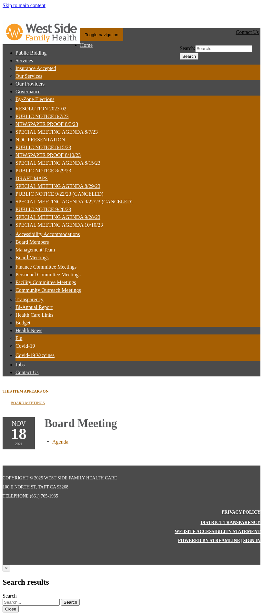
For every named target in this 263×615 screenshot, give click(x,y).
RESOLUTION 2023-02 (40, 108)
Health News (28, 330)
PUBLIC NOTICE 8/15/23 (43, 147)
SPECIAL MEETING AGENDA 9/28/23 (57, 217)
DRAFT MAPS (31, 178)
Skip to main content (24, 5)
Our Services (28, 76)
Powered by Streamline (209, 540)
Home (86, 45)
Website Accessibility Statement (217, 531)
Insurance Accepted (35, 68)
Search (189, 56)
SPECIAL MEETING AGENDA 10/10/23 (59, 225)
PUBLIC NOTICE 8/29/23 (43, 170)
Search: (187, 48)
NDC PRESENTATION (40, 139)
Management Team (35, 249)
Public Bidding (30, 53)
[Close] (6, 568)
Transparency (29, 299)
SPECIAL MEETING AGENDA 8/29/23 (57, 186)
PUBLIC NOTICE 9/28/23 (43, 209)
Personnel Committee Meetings (48, 274)
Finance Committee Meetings (45, 267)
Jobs (20, 364)
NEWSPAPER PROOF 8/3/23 (46, 124)
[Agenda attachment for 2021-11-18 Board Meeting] (60, 442)
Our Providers (30, 84)
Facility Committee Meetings (45, 282)
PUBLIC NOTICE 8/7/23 (41, 116)
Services (24, 60)
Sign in (251, 540)
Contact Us (27, 372)
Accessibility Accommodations (47, 234)
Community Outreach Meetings (48, 290)
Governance (27, 91)
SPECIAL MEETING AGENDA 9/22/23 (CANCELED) (74, 201)
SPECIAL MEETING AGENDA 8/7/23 (56, 132)
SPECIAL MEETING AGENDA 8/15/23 (57, 163)
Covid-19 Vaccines (35, 355)
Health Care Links (34, 315)
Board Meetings (32, 257)
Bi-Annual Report (34, 307)
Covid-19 (25, 346)
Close (10, 609)
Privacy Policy (241, 512)
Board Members (32, 242)
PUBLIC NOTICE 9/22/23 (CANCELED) (59, 194)
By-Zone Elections (34, 99)
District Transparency (230, 522)
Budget (22, 322)
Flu (18, 338)
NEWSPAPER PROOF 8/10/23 (48, 155)
